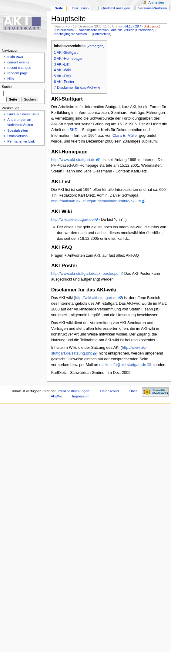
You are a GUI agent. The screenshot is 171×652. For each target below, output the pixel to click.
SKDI (74, 130)
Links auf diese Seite (23, 114)
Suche (7, 86)
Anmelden (156, 2)
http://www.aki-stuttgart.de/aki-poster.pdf (85, 273)
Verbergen (95, 46)
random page (17, 73)
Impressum (80, 396)
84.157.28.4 (132, 26)
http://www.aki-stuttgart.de (73, 160)
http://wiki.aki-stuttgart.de (72, 219)
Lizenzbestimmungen (72, 391)
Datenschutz (109, 391)
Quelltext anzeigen (115, 8)
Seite (59, 8)
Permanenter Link (21, 141)
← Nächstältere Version (92, 30)
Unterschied (64, 30)
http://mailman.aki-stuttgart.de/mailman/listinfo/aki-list (96, 201)
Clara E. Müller (125, 135)
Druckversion (17, 136)
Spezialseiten (17, 130)
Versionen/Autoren (152, 8)
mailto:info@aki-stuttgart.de (122, 365)
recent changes (19, 67)
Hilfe (10, 78)
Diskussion (151, 26)
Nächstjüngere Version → (72, 34)
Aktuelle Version (122, 30)
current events (18, 62)
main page (15, 56)
